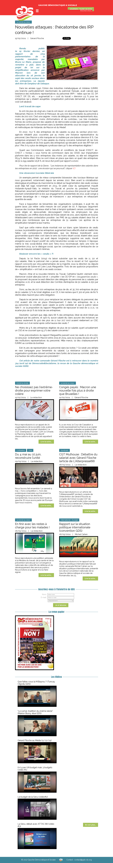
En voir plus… (90, 825)
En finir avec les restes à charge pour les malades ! (32, 525)
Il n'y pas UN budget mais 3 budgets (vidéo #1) (35, 768)
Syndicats (64, 450)
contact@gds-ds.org (83, 860)
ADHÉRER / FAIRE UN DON (81, 9)
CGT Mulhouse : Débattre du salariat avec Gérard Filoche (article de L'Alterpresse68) (78, 458)
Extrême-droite (22, 383)
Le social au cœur (23, 22)
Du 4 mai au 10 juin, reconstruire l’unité (28, 456)
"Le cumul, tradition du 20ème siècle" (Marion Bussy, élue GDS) (35, 712)
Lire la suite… (46, 442)
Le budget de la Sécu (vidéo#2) (33, 797)
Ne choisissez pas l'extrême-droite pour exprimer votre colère (34, 390)
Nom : (44, 594)
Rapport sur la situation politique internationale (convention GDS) (74, 527)
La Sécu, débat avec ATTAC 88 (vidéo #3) (36, 825)
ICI (74, 168)
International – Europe (69, 520)
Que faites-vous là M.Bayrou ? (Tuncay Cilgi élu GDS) (36, 682)
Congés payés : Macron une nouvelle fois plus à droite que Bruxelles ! (77, 390)
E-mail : (44, 597)
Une (30, 450)
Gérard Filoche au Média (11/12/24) (35, 740)
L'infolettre (21, 450)
